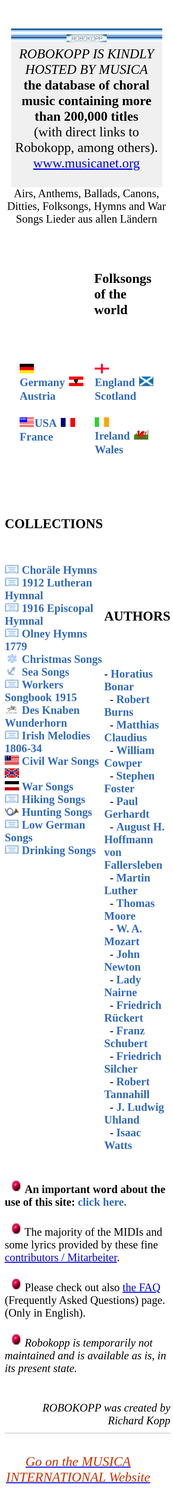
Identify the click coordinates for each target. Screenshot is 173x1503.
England (115, 382)
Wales (109, 449)
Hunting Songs (57, 812)
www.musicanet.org (86, 162)
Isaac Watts (122, 1139)
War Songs (48, 786)
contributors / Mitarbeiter (61, 1257)
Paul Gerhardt (127, 807)
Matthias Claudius (131, 731)
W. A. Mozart (123, 935)
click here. (102, 1202)
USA (46, 423)
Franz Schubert (126, 1037)
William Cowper (129, 756)
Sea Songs (45, 672)
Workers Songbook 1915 (41, 691)
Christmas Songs (62, 659)
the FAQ (142, 1287)
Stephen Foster (129, 782)
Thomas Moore (129, 909)
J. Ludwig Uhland (134, 1113)
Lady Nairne (122, 986)
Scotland (115, 396)
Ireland (112, 436)
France (36, 437)
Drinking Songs (59, 850)
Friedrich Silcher (133, 1062)
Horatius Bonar (128, 680)
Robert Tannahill (127, 1088)
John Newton (122, 960)
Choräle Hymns (59, 570)
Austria (37, 396)
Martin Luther (127, 884)
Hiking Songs (53, 799)
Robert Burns (127, 705)
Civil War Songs (60, 761)
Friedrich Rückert (133, 1011)
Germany (42, 382)
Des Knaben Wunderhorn (42, 716)
